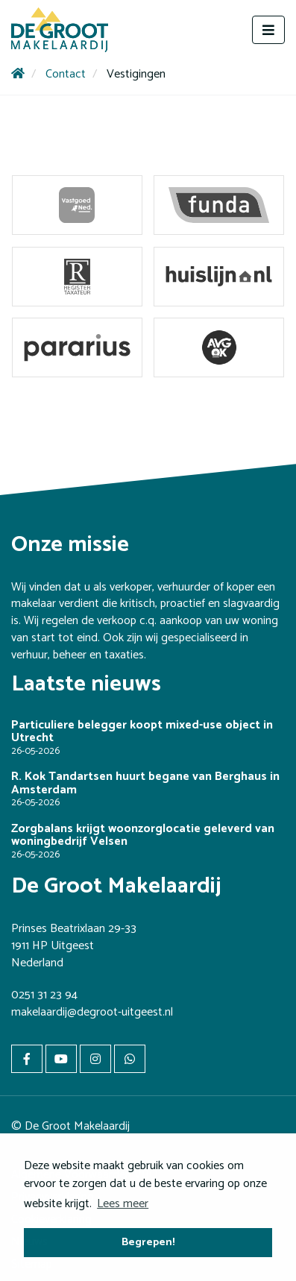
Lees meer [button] (122, 1204)
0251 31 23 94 (44, 995)
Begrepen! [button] (148, 1242)
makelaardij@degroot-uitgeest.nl (92, 1012)
